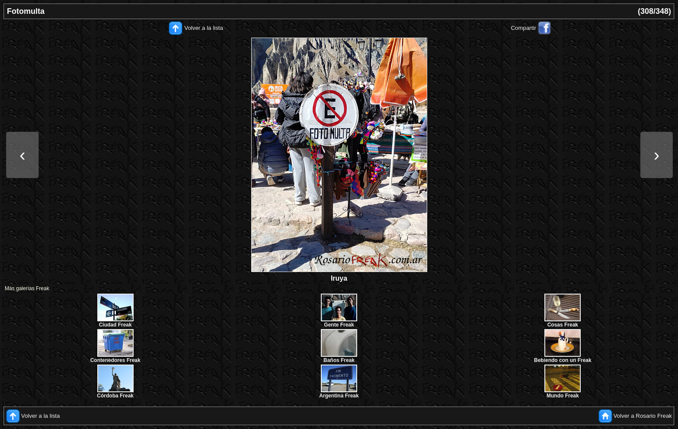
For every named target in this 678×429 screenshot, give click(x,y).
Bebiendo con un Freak (563, 360)
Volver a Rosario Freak (642, 416)
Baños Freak (339, 360)
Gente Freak (339, 325)
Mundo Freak (563, 396)
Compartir (523, 28)
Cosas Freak (562, 325)
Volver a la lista (203, 28)
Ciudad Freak (115, 325)
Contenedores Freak (115, 360)
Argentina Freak (338, 396)
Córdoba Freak (115, 396)
